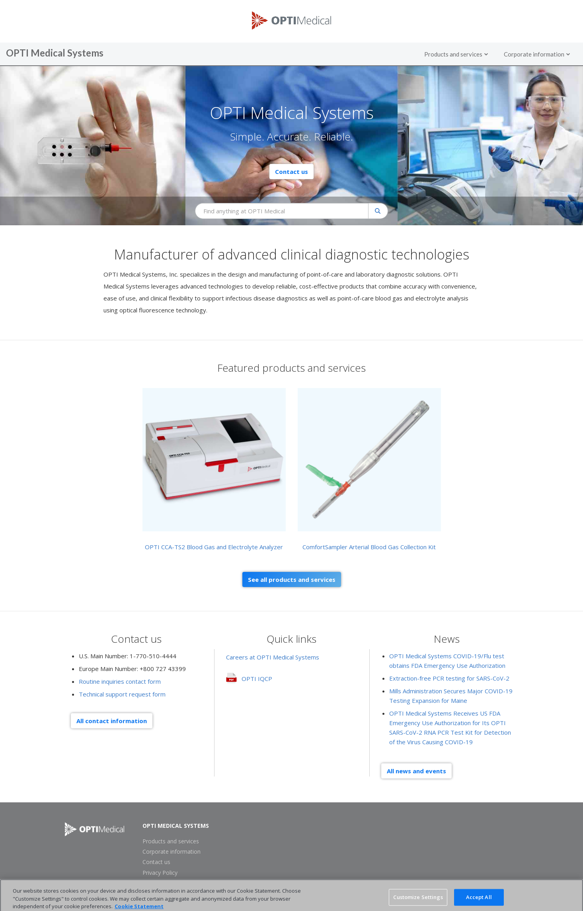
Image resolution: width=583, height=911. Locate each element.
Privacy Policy (159, 872)
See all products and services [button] (291, 579)
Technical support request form (122, 694)
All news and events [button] (416, 771)
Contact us (156, 862)
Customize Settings (418, 900)
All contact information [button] (111, 721)
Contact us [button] (291, 172)
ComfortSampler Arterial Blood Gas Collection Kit (369, 547)
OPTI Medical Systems (175, 825)
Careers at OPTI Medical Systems (272, 657)
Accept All (479, 900)
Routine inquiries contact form (120, 681)
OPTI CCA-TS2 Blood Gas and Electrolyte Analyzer (214, 547)
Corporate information (171, 851)
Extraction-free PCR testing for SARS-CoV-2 (449, 678)
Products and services (170, 841)
